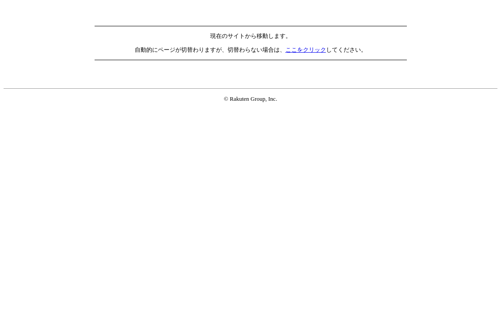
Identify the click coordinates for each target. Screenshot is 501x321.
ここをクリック (306, 49)
